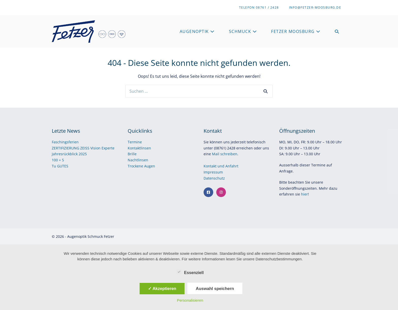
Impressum (214, 172)
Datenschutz (215, 178)
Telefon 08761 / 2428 (259, 7)
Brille (132, 153)
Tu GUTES (60, 166)
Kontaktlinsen (139, 148)
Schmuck (243, 31)
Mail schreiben (224, 153)
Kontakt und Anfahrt (221, 166)
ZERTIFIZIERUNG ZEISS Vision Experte (83, 148)
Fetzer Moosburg (296, 31)
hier (304, 194)
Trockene (136, 166)
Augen (149, 166)
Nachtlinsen (138, 160)
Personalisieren (190, 300)
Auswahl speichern (215, 288)
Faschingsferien (65, 142)
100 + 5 (58, 160)
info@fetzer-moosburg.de (315, 7)
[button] (337, 31)
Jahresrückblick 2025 (69, 153)
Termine (135, 142)
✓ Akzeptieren (162, 288)
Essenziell (190, 272)
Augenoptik (197, 31)
